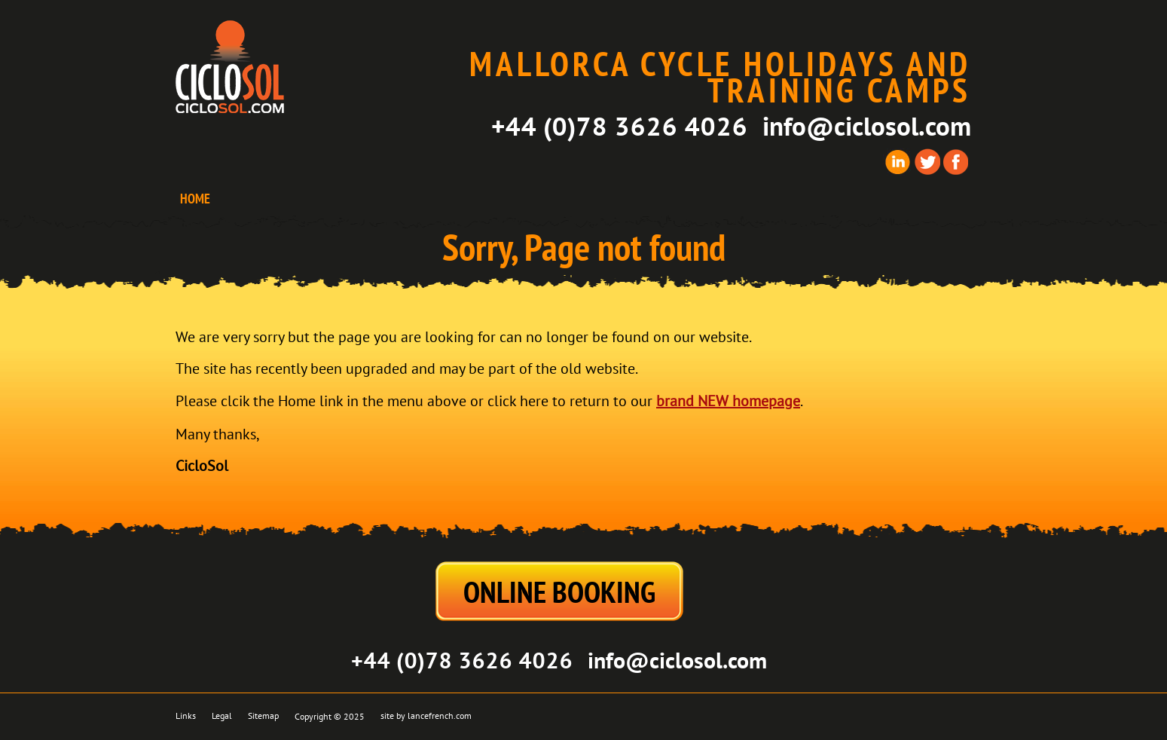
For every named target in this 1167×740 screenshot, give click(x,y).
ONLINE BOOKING (559, 591)
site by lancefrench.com (426, 716)
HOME (195, 198)
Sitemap (263, 716)
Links (186, 716)
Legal (222, 716)
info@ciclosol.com (866, 126)
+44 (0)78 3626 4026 (619, 126)
